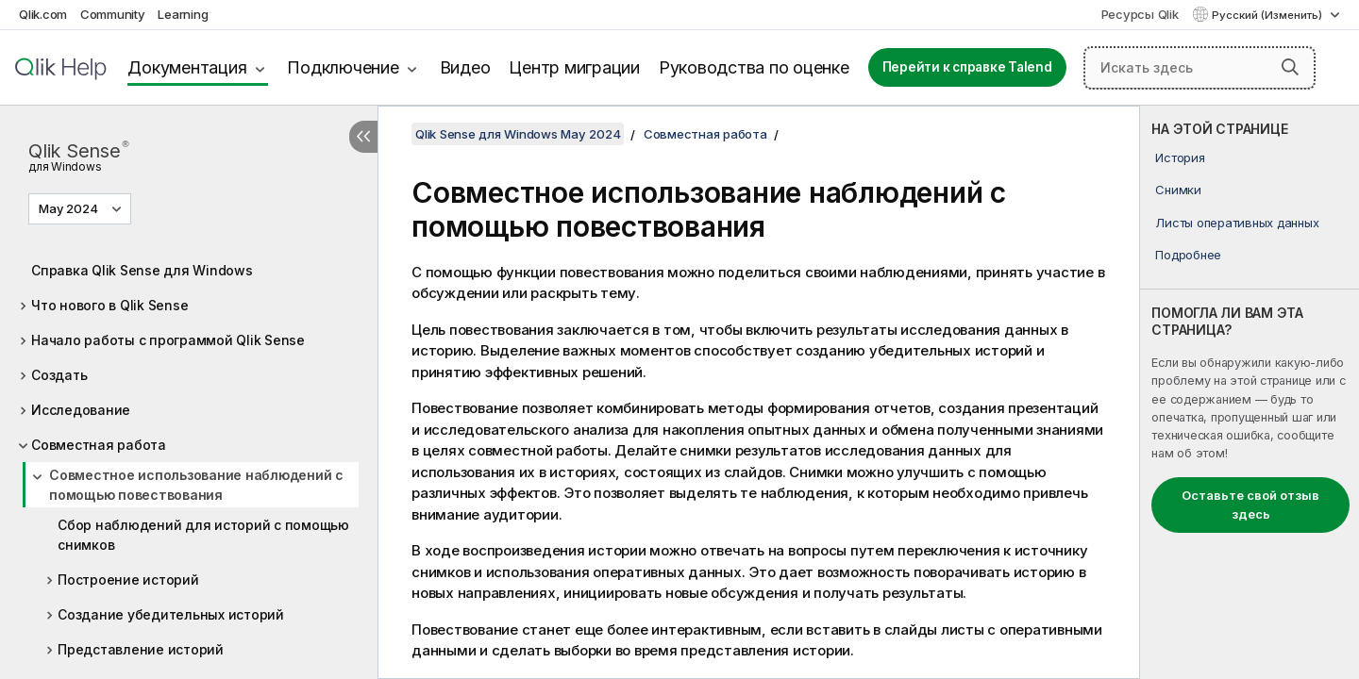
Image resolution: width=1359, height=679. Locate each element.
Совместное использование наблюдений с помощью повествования (196, 485)
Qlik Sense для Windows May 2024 (517, 133)
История (1179, 157)
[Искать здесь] (1199, 68)
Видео (465, 67)
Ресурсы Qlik (1140, 14)
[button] (1290, 67)
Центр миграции (574, 67)
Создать (59, 375)
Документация (186, 67)
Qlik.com (43, 14)
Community (112, 14)
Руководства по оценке (754, 67)
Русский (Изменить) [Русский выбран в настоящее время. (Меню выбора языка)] (1268, 15)
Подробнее (1188, 254)
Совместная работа (98, 445)
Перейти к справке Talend (967, 67)
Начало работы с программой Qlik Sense (168, 340)
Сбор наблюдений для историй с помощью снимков (203, 535)
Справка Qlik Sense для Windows (142, 270)
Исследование (80, 410)
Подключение (342, 67)
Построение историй (128, 579)
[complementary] (1249, 392)
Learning (183, 14)
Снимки (1178, 189)
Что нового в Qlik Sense (109, 305)
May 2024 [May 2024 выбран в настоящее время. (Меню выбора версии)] (70, 208)
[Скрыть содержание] (363, 137)
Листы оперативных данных (1236, 222)
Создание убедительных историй (171, 614)
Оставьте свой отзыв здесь (1250, 505)
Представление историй (141, 649)
